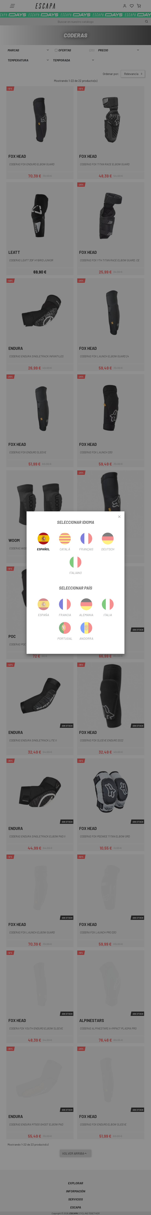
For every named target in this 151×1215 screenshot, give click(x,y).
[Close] (119, 517)
